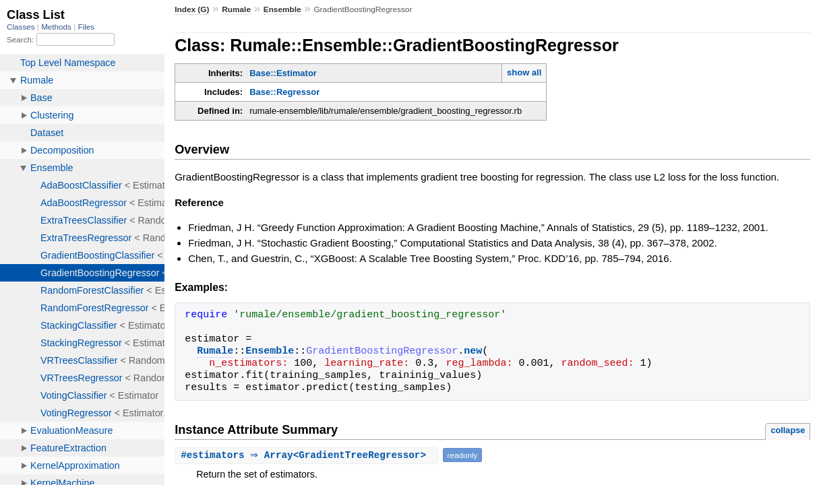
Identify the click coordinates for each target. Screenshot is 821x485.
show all (524, 72)
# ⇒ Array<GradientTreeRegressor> (308, 455)
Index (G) (192, 9)
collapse (787, 430)
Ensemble (282, 9)
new (473, 351)
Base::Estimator (283, 73)
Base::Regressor (284, 92)
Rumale (236, 9)
